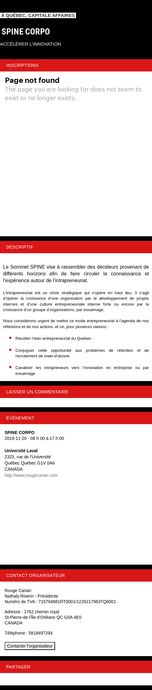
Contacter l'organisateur (30, 645)
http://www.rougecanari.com (31, 475)
